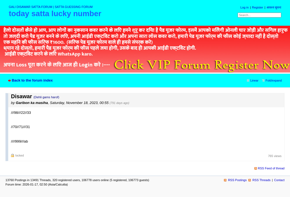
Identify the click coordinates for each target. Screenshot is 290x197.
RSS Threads (261, 180)
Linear (254, 80)
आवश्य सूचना (273, 7)
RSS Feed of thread (271, 168)
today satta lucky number (55, 13)
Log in (244, 7)
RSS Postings (237, 180)
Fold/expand (274, 80)
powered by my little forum (145, 191)
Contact (279, 180)
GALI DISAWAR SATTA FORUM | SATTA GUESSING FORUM (51, 6)
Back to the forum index (32, 80)
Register (257, 7)
